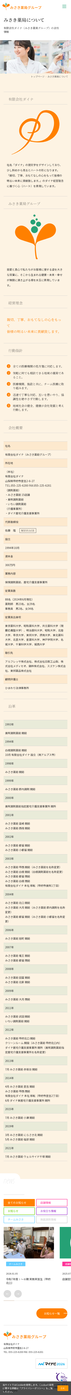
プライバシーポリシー (32, 1388)
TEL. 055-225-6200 (13, 1351)
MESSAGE (27, 530)
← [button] (7, 1294)
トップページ (37, 76)
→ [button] (18, 1294)
